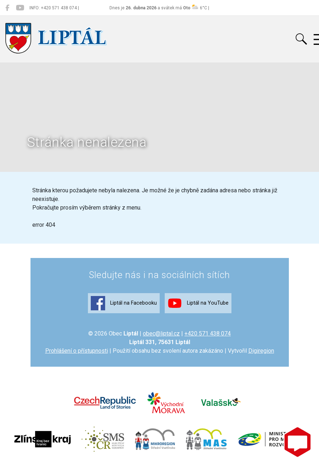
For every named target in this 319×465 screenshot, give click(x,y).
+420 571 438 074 (207, 333)
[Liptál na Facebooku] (7, 8)
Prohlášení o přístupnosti (76, 350)
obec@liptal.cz (161, 333)
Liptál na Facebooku (124, 303)
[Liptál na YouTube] (20, 8)
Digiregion (261, 350)
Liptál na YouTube (198, 303)
